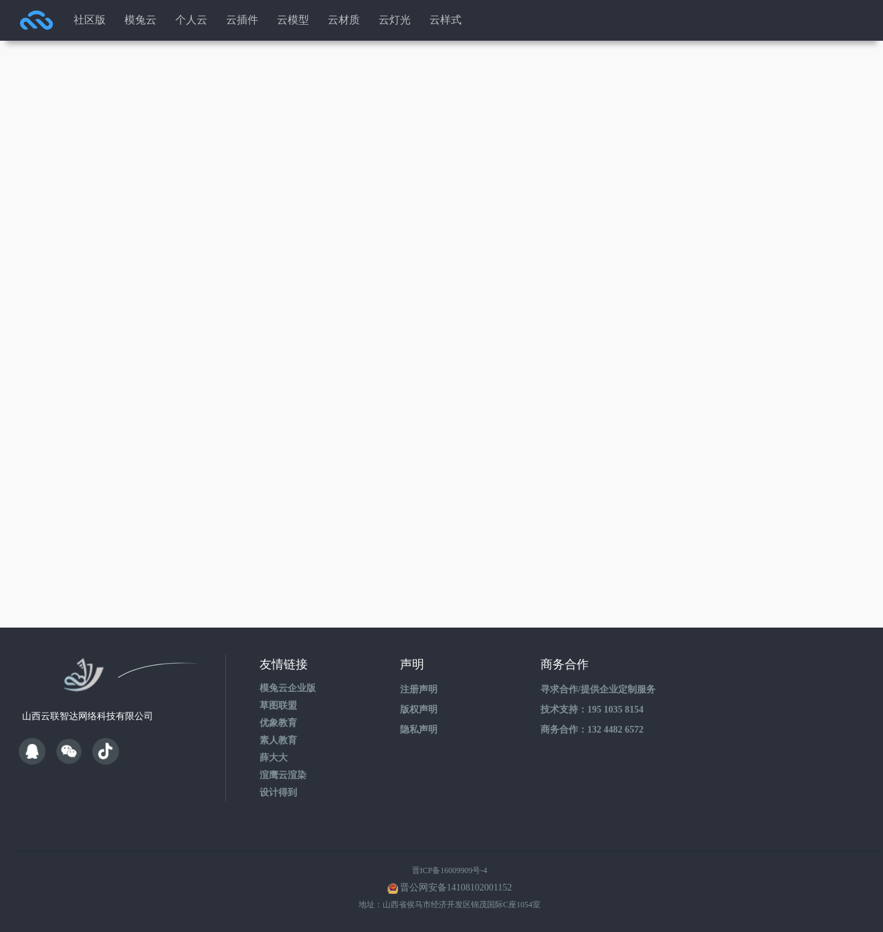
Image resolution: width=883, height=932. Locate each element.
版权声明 (418, 710)
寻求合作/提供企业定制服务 (598, 689)
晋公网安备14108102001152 (456, 887)
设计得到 (278, 792)
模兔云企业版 (288, 688)
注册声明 (418, 689)
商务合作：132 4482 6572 (592, 730)
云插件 (242, 19)
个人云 (191, 19)
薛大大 (274, 758)
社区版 (90, 19)
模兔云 (140, 19)
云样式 (445, 19)
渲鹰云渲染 (283, 775)
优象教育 (278, 723)
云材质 (344, 19)
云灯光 (395, 19)
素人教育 (278, 740)
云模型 (293, 19)
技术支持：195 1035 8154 (592, 710)
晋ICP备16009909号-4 (450, 870)
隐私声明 (418, 730)
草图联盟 (278, 706)
